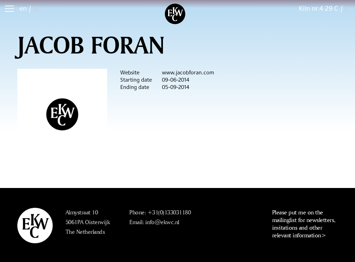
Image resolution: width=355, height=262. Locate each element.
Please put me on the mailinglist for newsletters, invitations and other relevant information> (304, 223)
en (23, 8)
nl (36, 8)
